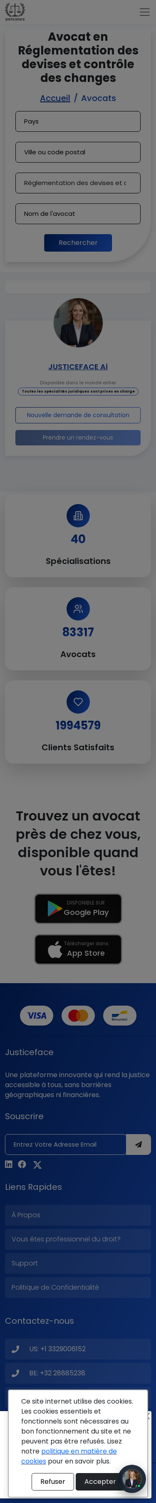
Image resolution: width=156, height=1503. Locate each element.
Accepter (100, 1481)
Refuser (52, 1481)
